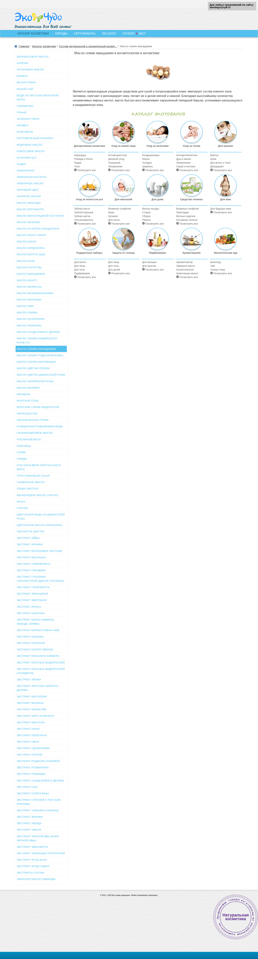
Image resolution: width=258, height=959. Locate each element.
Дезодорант (217, 166)
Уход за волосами (157, 134)
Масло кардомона (31, 247)
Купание (113, 216)
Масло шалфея (28, 387)
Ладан (21, 164)
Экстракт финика (30, 816)
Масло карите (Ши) (31, 254)
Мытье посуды (150, 208)
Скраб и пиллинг (186, 166)
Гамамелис (25, 105)
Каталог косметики (44, 46)
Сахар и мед (217, 269)
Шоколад (215, 262)
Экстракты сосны (30, 872)
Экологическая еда (225, 241)
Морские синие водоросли (38, 407)
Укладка (147, 162)
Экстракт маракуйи (31, 709)
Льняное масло (29, 196)
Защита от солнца (123, 241)
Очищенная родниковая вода (40, 426)
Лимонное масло (30, 183)
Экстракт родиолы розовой (38, 761)
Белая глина (26, 82)
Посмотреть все (85, 170)
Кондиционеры (151, 155)
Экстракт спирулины (33, 793)
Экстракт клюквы (30, 636)
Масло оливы (27, 312)
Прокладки (182, 212)
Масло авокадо (29, 202)
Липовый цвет (28, 189)
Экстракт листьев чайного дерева (37, 688)
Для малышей (123, 187)
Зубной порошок (83, 212)
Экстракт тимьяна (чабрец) (38, 810)
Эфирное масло (185, 265)
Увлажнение (115, 166)
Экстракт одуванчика (33, 748)
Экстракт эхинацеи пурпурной (41, 853)
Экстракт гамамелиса (33, 563)
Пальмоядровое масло (35, 432)
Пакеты (146, 219)
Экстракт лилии (29, 679)
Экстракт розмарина (33, 767)
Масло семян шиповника (36, 361)
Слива (21, 452)
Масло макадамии (31, 273)
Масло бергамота (30, 209)
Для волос (114, 219)
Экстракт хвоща (29, 823)
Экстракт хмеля (29, 829)
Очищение (114, 162)
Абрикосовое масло (32, 56)
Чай (212, 265)
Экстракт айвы (28, 537)
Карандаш (80, 155)
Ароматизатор (184, 262)
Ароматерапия (191, 241)
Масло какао (26, 241)
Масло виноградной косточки (40, 215)
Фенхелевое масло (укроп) (37, 495)
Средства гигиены (191, 187)
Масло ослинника (31, 318)
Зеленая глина (28, 118)
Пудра (77, 162)
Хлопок (22, 508)
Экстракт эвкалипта (32, 846)
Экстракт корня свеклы (35, 649)
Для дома (157, 187)
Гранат (22, 112)
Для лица (79, 265)
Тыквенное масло (31, 482)
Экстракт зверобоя (31, 600)
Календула (25, 131)
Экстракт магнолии (32, 696)
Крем (213, 159)
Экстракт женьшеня (32, 593)
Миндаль (23, 394)
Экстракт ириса (29, 606)
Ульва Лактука (28, 488)
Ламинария (25, 170)
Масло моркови (29, 299)
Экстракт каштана (31, 613)
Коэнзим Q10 (26, 157)
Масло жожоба (28, 222)
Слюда (22, 458)
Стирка (146, 212)
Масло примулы (29, 325)
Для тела (79, 269)
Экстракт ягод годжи (33, 866)
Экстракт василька (31, 557)
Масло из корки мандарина (38, 228)
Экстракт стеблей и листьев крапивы (39, 801)
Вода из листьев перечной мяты (37, 97)
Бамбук (22, 75)
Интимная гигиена (186, 219)
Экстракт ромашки (31, 773)
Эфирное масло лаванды (36, 879)
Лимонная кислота (31, 176)
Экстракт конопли (31, 643)
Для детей (114, 269)
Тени (77, 166)
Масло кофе (26, 260)
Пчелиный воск (29, 439)
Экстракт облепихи (32, 735)
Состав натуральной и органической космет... (88, 46)
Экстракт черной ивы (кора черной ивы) (38, 838)
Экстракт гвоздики (31, 570)
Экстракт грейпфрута (33, 587)
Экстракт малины (30, 702)
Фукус (21, 501)
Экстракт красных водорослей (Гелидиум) (41, 671)
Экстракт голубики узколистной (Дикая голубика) (40, 578)
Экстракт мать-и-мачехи (35, 715)
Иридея (22, 125)
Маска (146, 159)
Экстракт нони (28, 728)
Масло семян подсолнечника (40, 355)
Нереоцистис (27, 413)
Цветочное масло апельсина (39, 525)
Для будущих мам (220, 208)
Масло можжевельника (35, 293)
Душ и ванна (183, 159)
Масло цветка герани (33, 368)
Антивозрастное (117, 155)
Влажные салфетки (119, 208)
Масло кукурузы (29, 267)
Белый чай (25, 88)
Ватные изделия (185, 216)
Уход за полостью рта (89, 187)
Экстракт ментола (31, 722)
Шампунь (147, 166)
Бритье (214, 155)
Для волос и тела (220, 162)
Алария (22, 63)
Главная (24, 46)
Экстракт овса (28, 741)
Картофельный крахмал (35, 138)
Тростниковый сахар (33, 475)
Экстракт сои (27, 786)
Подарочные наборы (89, 241)
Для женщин (149, 262)
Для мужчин (225, 134)
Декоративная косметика (89, 134)
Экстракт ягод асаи (32, 859)
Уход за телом (191, 134)
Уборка (146, 216)
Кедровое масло (29, 144)
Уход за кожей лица (123, 134)
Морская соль (28, 400)
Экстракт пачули (29, 754)
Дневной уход (116, 159)
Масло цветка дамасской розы (41, 374)
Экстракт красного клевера (38, 655)
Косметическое (185, 269)
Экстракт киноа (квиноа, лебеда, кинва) (36, 621)
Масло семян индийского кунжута (37, 340)
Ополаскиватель (83, 219)
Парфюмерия (82, 273)
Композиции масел (187, 273)
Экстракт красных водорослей (41, 662)
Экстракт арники (30, 544)
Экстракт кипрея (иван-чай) (38, 630)
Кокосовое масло (31, 151)
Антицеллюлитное (187, 155)
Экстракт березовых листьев (39, 550)
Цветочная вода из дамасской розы (41, 516)
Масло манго (27, 280)
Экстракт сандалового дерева (40, 780)
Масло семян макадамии (36, 348)
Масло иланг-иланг (32, 235)
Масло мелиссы (29, 286)
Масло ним (25, 306)
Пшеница (24, 445)
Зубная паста (82, 208)
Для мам (225, 187)
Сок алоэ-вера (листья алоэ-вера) (39, 467)
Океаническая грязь (33, 419)
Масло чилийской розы (35, 381)
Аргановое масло (30, 69)
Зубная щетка (82, 216)
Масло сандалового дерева (38, 331)
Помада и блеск (83, 159)
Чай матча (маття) (30, 531)
